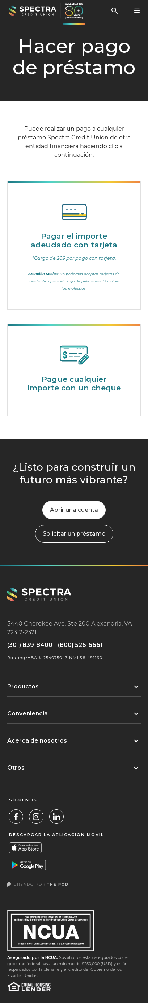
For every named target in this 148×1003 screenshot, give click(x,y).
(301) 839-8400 (29, 645)
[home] (44, 11)
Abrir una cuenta (74, 509)
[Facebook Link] (16, 816)
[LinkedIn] (56, 816)
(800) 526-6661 (80, 645)
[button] (137, 11)
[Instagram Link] (36, 816)
